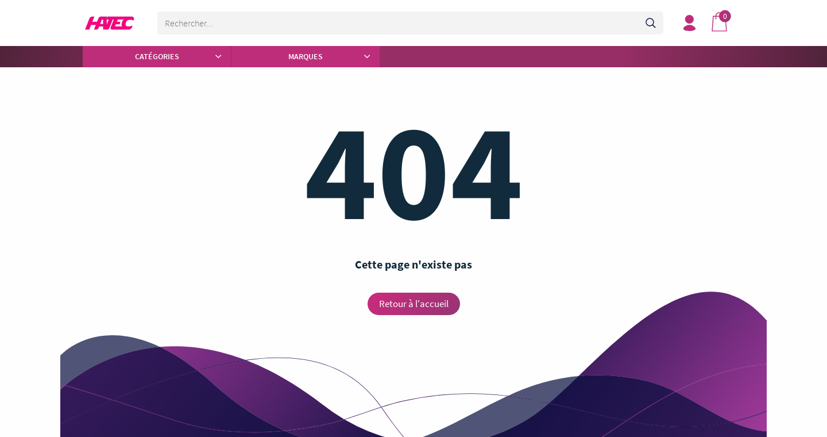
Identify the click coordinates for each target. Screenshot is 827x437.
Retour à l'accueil (414, 303)
